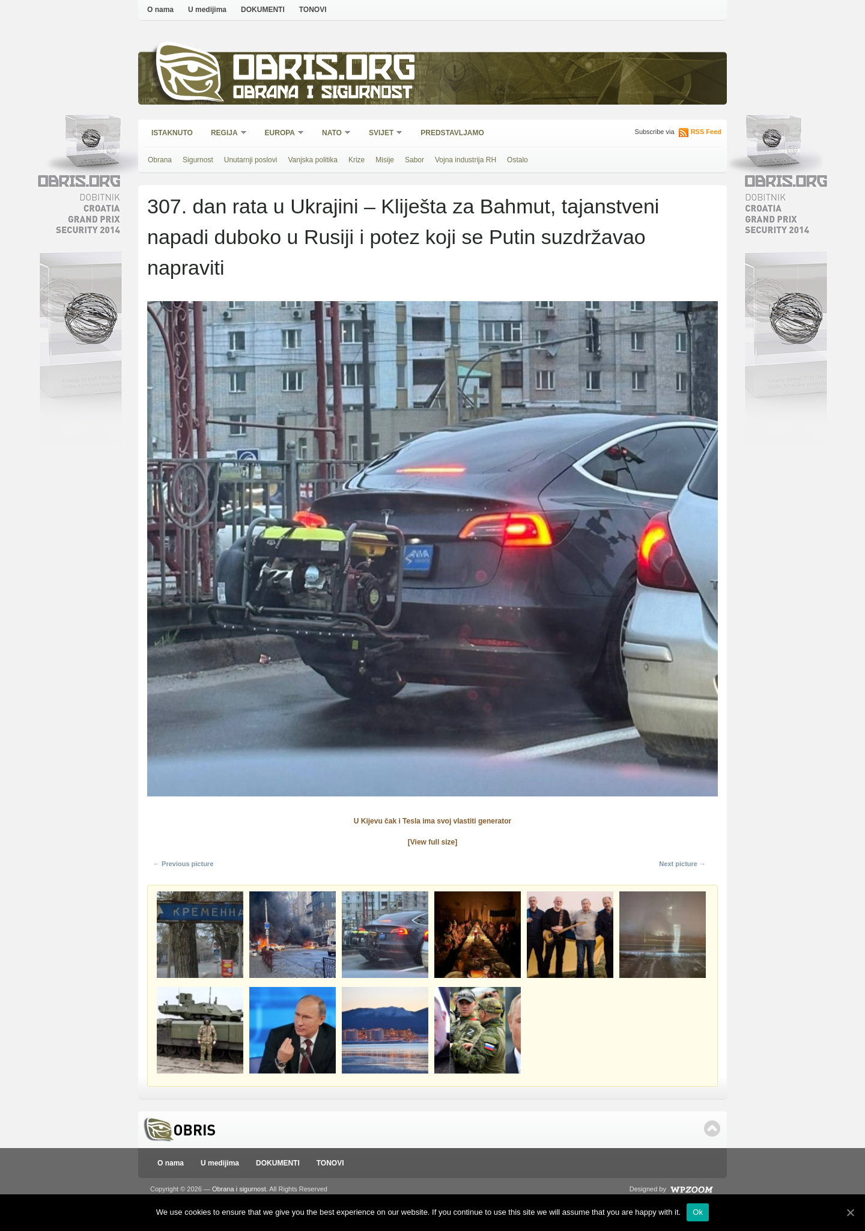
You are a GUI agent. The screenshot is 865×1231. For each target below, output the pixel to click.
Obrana (160, 160)
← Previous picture (183, 863)
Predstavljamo (452, 133)
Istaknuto (172, 133)
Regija (225, 134)
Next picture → (682, 863)
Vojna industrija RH (465, 160)
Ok (698, 1212)
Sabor (414, 160)
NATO (332, 134)
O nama (160, 9)
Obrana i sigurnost (322, 94)
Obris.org (324, 70)
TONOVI (313, 9)
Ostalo (517, 160)
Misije (384, 160)
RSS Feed (706, 131)
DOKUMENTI (263, 9)
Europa (280, 134)
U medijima (207, 9)
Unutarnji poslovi (251, 160)
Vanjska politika (313, 160)
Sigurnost (198, 160)
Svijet (381, 134)
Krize (356, 160)
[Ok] (850, 1212)
